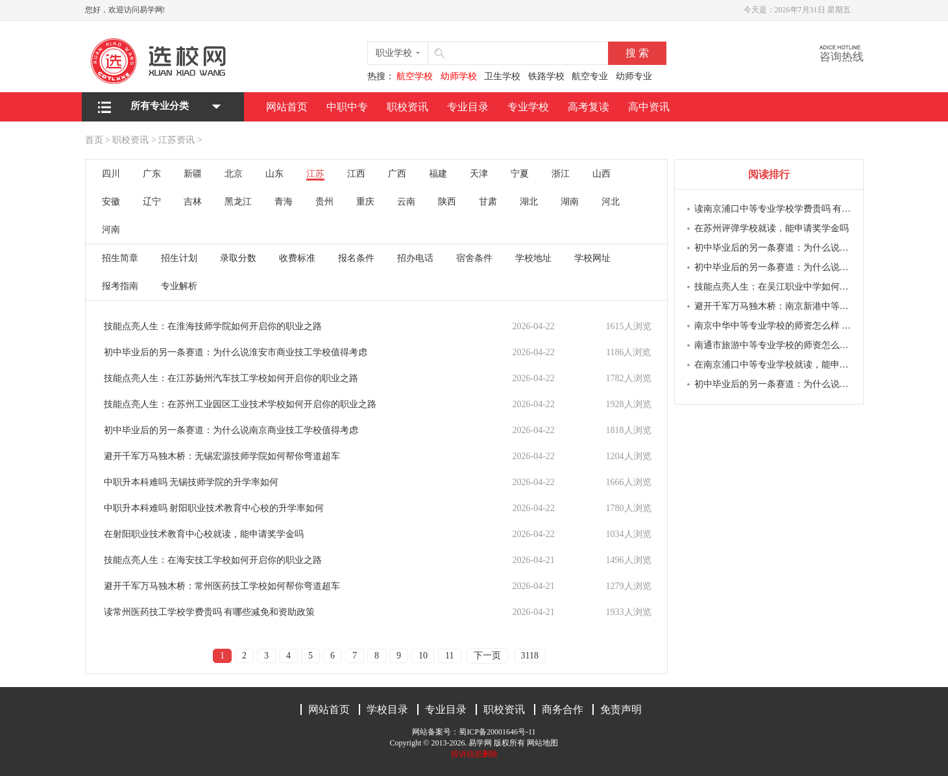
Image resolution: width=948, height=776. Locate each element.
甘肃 (488, 202)
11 (449, 655)
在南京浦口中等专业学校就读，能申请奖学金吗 (773, 364)
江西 (356, 174)
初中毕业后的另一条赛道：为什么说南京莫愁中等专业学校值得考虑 (773, 248)
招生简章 (120, 258)
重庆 (365, 202)
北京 (234, 174)
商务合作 (562, 709)
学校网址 (592, 258)
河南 (111, 229)
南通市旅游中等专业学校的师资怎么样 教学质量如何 (773, 345)
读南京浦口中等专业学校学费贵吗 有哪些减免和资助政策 (773, 209)
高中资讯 (649, 106)
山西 (601, 174)
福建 (438, 174)
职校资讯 (407, 106)
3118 (530, 655)
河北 (611, 202)
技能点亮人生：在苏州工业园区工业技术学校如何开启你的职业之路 (240, 404)
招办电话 (415, 258)
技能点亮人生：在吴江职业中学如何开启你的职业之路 (773, 287)
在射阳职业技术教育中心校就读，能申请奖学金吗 (204, 534)
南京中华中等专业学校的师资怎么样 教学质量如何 (773, 326)
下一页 (487, 655)
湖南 (570, 202)
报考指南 (120, 286)
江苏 (315, 174)
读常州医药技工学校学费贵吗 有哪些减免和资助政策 (209, 612)
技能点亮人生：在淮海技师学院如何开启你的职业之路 (213, 326)
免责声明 (621, 709)
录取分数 (238, 258)
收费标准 (297, 258)
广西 (397, 174)
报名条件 (356, 258)
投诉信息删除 (474, 753)
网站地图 (542, 742)
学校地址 (533, 258)
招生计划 (179, 258)
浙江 (561, 174)
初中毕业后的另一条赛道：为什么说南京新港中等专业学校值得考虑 (773, 384)
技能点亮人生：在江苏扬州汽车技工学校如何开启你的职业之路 (231, 378)
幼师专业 (634, 76)
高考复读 (588, 106)
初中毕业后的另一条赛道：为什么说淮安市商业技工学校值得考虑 (235, 352)
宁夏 (520, 174)
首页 (94, 140)
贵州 (324, 202)
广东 (152, 174)
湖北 (529, 202)
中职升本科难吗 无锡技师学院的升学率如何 (191, 482)
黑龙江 (238, 202)
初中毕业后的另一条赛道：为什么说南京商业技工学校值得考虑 (231, 430)
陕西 (447, 202)
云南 (406, 202)
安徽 (111, 202)
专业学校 (528, 106)
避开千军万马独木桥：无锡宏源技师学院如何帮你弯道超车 (222, 456)
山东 (274, 174)
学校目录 (387, 709)
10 (423, 655)
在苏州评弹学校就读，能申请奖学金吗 (771, 228)
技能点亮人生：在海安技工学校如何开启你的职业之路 (213, 560)
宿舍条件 (474, 258)
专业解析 (179, 286)
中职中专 (347, 106)
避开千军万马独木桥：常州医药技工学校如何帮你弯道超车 (222, 586)
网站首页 (287, 106)
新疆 (193, 174)
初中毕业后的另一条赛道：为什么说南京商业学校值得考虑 (773, 267)
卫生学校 (502, 76)
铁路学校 (546, 76)
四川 (111, 174)
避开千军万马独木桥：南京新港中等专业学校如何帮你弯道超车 (773, 306)
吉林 (193, 202)
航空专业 (590, 76)
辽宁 (152, 202)
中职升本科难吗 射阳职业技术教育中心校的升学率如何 (214, 508)
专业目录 (468, 106)
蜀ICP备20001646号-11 (497, 731)
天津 (479, 174)
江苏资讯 (176, 140)
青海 (283, 202)
